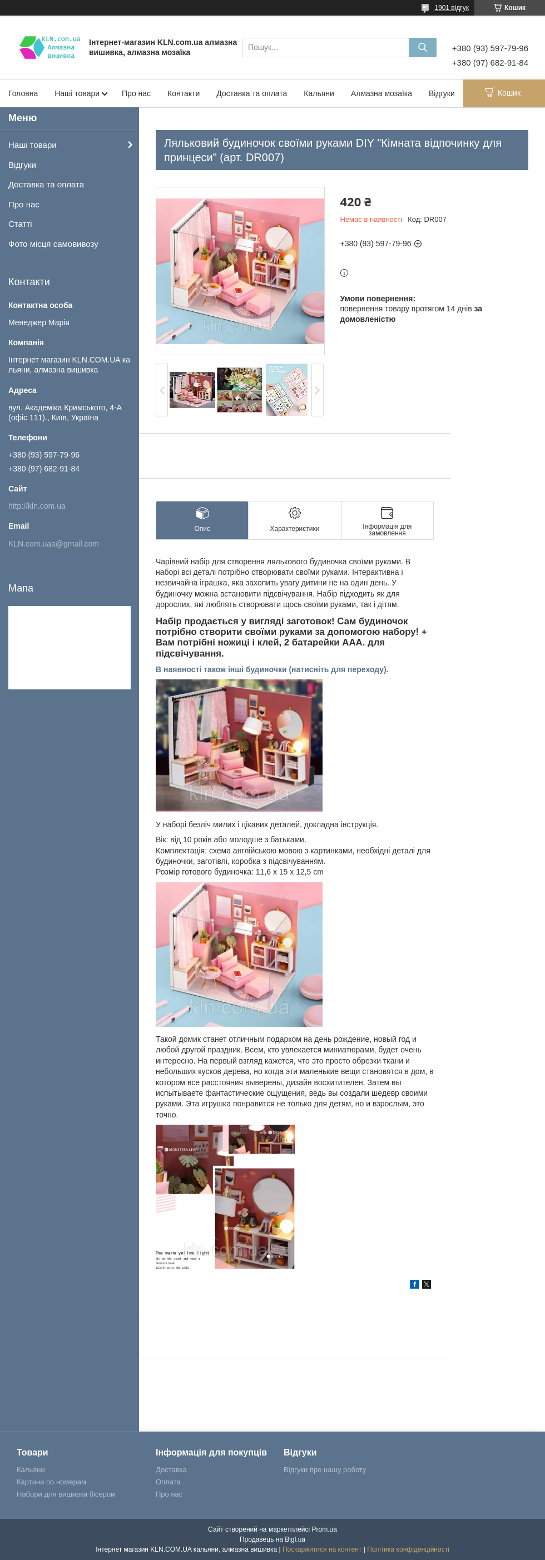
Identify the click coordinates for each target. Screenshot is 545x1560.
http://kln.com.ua (37, 505)
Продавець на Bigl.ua (272, 1539)
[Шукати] (423, 47)
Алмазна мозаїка (381, 93)
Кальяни (319, 93)
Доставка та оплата (251, 93)
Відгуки (442, 93)
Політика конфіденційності (408, 1549)
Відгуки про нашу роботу (325, 1469)
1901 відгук (451, 8)
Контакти (183, 93)
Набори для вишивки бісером (66, 1494)
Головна (23, 93)
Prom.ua (324, 1529)
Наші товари (77, 93)
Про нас (136, 93)
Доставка (171, 1469)
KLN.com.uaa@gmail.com (53, 543)
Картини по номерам (51, 1482)
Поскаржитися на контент (322, 1549)
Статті (20, 223)
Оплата (168, 1482)
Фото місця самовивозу (53, 244)
